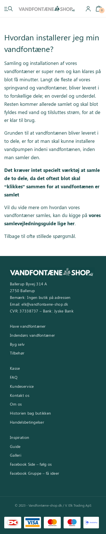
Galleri (15, 455)
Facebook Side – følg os (31, 464)
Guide (15, 446)
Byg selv (17, 344)
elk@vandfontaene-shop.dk (44, 304)
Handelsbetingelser (27, 422)
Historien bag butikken (30, 413)
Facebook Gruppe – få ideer (34, 473)
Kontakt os (19, 395)
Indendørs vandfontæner (32, 335)
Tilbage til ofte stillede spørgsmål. (40, 236)
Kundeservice (22, 386)
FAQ (14, 377)
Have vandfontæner (28, 326)
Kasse (15, 368)
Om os (16, 404)
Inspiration (19, 437)
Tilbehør (17, 353)
